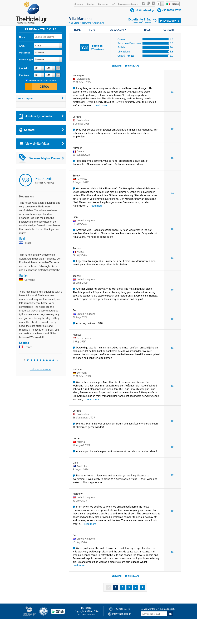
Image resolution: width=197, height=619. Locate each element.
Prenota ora (170, 20)
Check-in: (24, 68)
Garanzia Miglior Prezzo (41, 158)
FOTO (92, 29)
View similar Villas (41, 143)
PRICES (147, 29)
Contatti (41, 130)
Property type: (26, 59)
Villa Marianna (80, 18)
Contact (91, 4)
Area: (22, 45)
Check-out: (24, 75)
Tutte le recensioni (40, 369)
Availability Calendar (41, 116)
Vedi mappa (41, 98)
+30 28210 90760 (171, 10)
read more (101, 105)
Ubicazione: (25, 52)
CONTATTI (169, 29)
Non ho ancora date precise (42, 80)
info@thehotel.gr (144, 10)
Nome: (22, 37)
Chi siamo (78, 4)
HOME (77, 29)
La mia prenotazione (128, 4)
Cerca (44, 87)
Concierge (103, 4)
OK (170, 614)
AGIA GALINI (118, 29)
